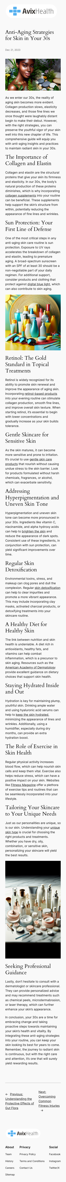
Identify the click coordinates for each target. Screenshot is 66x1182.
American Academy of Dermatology (30, 667)
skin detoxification (47, 588)
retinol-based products (41, 393)
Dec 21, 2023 (12, 49)
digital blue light (38, 284)
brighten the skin (34, 531)
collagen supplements (20, 195)
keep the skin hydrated (32, 714)
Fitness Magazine (23, 785)
